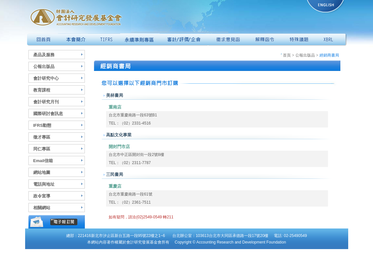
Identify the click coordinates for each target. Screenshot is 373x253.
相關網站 (41, 207)
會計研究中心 (46, 78)
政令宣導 (41, 196)
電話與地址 (43, 184)
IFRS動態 (42, 125)
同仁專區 (41, 148)
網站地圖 (41, 172)
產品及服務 (43, 54)
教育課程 (41, 90)
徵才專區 (41, 137)
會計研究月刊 (46, 101)
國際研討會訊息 (48, 113)
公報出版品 (43, 66)
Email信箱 (43, 160)
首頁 (286, 55)
